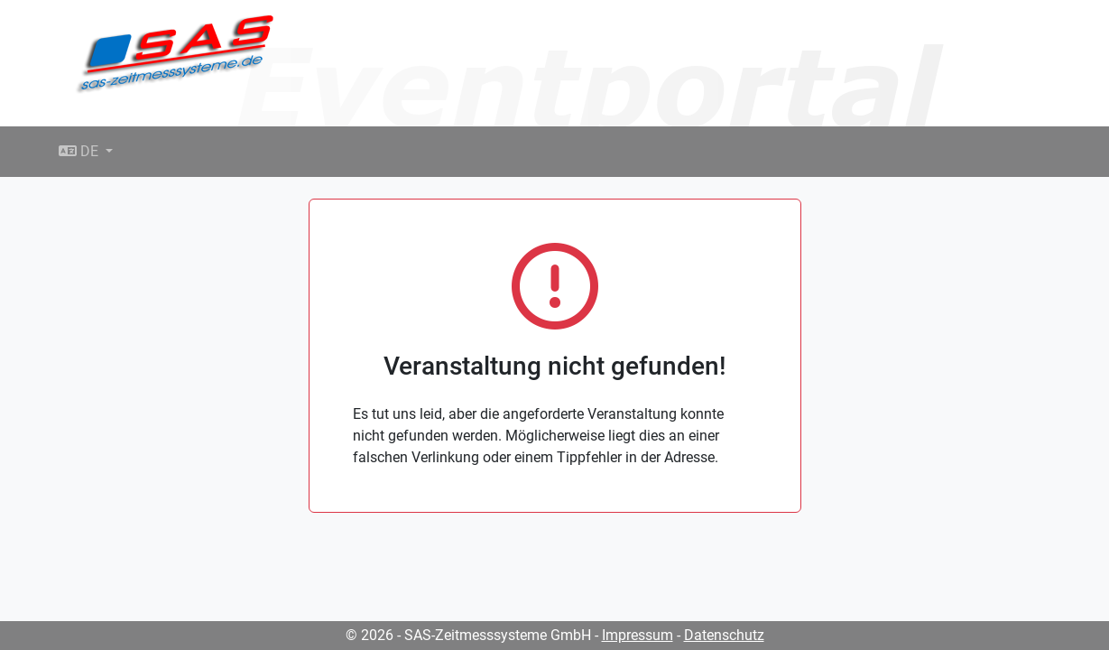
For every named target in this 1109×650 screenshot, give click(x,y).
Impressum (637, 635)
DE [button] (80, 151)
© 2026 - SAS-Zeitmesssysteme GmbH (468, 635)
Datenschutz (724, 635)
